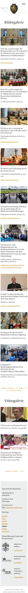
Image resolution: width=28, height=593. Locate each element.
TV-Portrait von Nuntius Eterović (14, 425)
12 (26, 388)
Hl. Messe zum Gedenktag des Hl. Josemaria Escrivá (14, 169)
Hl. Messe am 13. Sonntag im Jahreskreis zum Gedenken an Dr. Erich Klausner (14, 130)
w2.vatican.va (18, 550)
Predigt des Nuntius (7, 63)
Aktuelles (5, 516)
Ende (19, 390)
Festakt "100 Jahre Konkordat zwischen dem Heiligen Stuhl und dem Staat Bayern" (14, 296)
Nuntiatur (5, 524)
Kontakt (4, 529)
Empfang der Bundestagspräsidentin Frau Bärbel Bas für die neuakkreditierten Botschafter (13, 368)
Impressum (5, 531)
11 (23, 388)
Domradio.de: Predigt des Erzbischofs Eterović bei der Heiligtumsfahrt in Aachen (12, 454)
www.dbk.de (18, 562)
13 (7, 390)
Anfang (4, 388)
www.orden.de (18, 577)
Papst (3, 518)
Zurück (11, 388)
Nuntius (4, 521)
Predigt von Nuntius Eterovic (10, 142)
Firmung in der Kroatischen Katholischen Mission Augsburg (13, 333)
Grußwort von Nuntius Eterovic (10, 218)
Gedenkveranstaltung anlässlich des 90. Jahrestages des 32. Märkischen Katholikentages (13, 208)
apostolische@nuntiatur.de (13, 507)
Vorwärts (12, 390)
